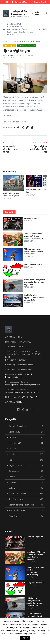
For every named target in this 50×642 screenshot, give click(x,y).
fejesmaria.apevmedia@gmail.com (25, 385)
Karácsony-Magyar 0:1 (32, 218)
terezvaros (11, 55)
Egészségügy (13, 29)
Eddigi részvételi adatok (33, 264)
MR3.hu (19, 402)
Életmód (25, 29)
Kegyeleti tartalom (14, 27)
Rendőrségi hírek (14, 24)
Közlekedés (12, 34)
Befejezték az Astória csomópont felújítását (11, 194)
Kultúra (30, 32)
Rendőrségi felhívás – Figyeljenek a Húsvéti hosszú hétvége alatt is (34, 297)
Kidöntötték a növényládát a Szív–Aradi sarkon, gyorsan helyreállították (34, 282)
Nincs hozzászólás (26, 55)
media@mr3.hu (16, 377)
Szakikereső (12, 32)
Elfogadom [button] (25, 638)
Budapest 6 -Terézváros (19, 12)
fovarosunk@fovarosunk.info (26, 392)
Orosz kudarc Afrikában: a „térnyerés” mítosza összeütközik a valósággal (33, 236)
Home (5, 41)
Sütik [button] (43, 634)
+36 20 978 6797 (29, 397)
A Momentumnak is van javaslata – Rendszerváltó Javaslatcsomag (33, 251)
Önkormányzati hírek (17, 41)
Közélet (22, 32)
